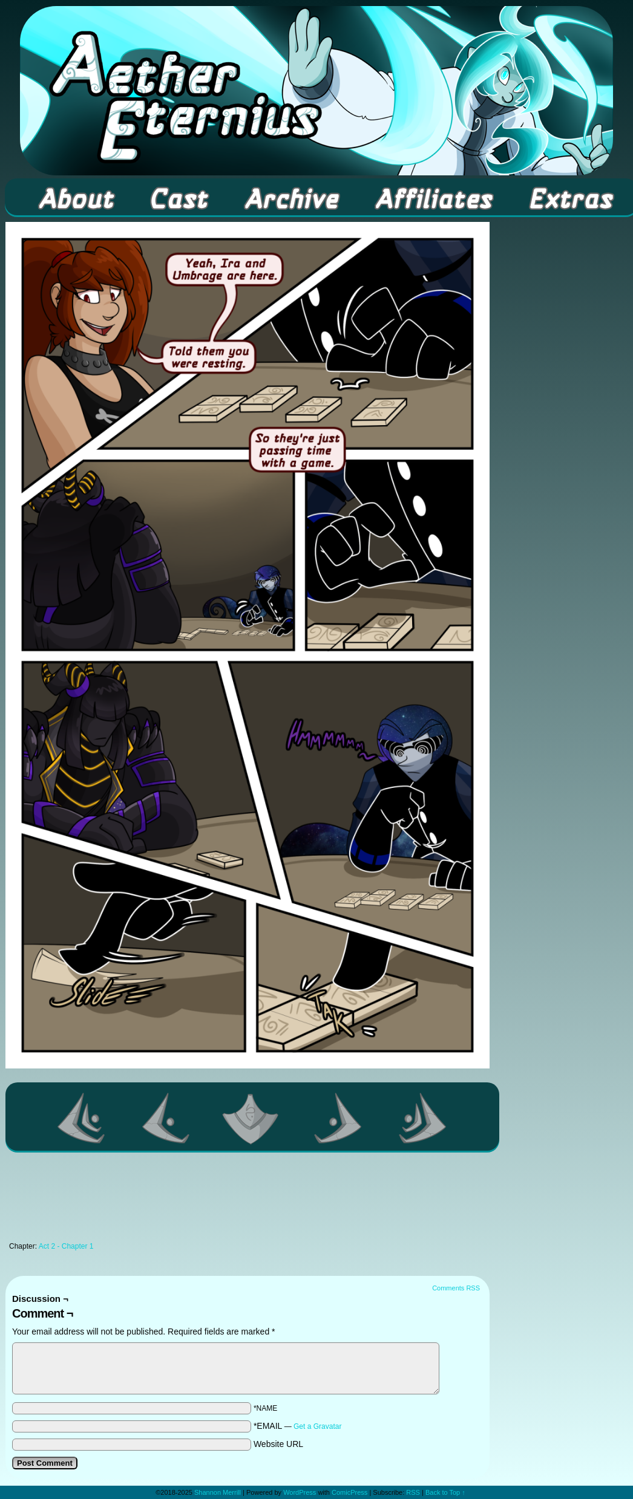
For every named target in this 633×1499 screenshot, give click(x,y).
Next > (338, 1118)
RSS (413, 1492)
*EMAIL (298, 1426)
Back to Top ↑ (445, 1492)
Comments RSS (456, 1288)
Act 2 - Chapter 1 (66, 1246)
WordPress (299, 1492)
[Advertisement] (247, 1200)
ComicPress (349, 1492)
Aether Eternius (316, 90)
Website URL (278, 1444)
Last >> (423, 1118)
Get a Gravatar (317, 1426)
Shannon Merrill (217, 1492)
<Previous (166, 1118)
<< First (81, 1118)
